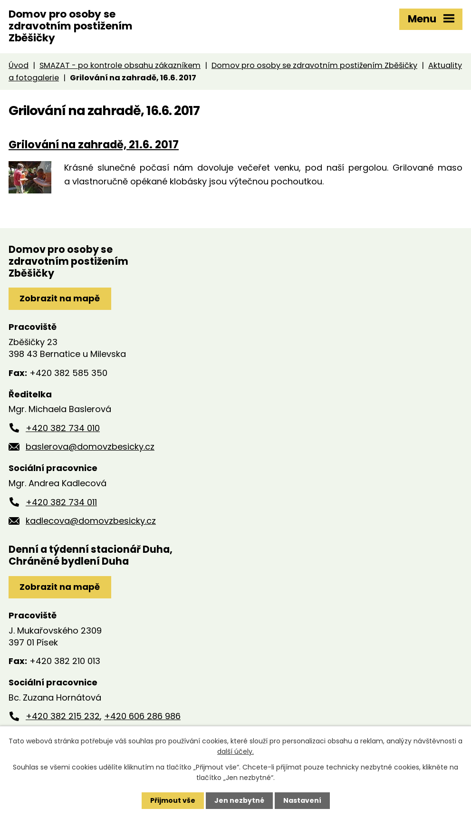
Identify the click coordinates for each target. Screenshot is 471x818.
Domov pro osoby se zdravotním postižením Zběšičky (314, 65)
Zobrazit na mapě (59, 298)
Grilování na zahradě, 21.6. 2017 (94, 144)
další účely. (235, 751)
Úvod (19, 65)
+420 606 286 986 (142, 716)
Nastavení (302, 800)
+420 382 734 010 (63, 428)
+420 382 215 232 (63, 716)
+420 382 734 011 (61, 502)
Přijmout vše (172, 800)
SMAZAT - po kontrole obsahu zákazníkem (120, 65)
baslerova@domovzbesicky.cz (90, 446)
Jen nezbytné (239, 800)
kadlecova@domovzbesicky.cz (91, 521)
